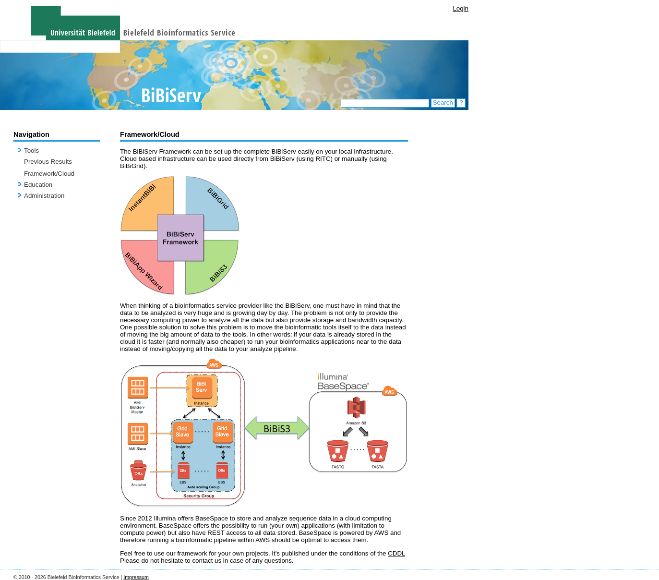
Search (443, 102)
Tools (31, 150)
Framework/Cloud (49, 173)
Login (460, 8)
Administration (44, 195)
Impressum (136, 577)
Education (38, 184)
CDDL (396, 553)
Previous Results (48, 161)
